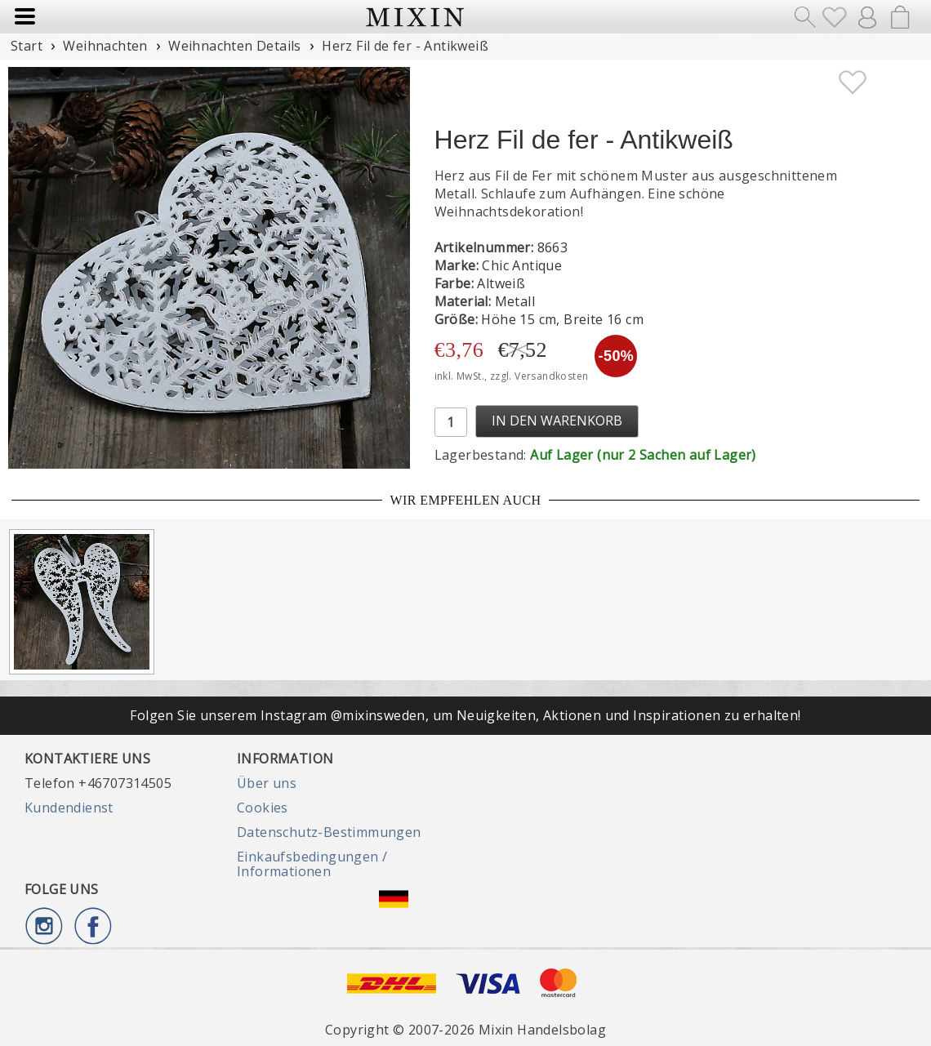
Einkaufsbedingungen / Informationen (312, 864)
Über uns (266, 783)
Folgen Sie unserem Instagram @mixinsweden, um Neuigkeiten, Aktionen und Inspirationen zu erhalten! (465, 715)
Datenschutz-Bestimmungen (329, 832)
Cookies (262, 808)
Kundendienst (69, 808)
